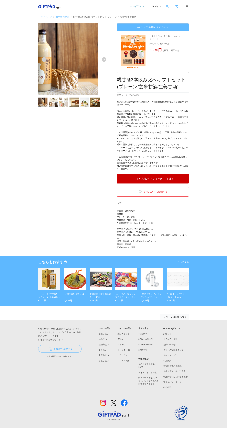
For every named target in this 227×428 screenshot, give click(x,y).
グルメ (121, 339)
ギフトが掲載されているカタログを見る (153, 178)
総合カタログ (124, 334)
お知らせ (167, 334)
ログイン (156, 6)
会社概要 (167, 387)
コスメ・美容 (124, 360)
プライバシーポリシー (173, 382)
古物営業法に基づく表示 (174, 371)
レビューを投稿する (60, 349)
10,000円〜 (143, 350)
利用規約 (167, 360)
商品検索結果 (62, 17)
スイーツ (122, 344)
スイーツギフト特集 (147, 372)
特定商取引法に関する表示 (175, 377)
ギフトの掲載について (173, 350)
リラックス (123, 355)
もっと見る (183, 262)
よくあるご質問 (170, 339)
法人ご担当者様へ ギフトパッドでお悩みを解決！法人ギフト (148, 381)
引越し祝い (104, 360)
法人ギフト (135, 6)
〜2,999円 (143, 334)
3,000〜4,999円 (145, 339)
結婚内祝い (104, 344)
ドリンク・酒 (124, 350)
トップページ (45, 17)
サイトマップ (169, 355)
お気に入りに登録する (152, 191)
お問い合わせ (169, 344)
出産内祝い (104, 355)
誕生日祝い (104, 334)
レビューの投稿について (51, 339)
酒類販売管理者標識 (172, 366)
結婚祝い (103, 339)
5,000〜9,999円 (145, 344)
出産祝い (103, 350)
